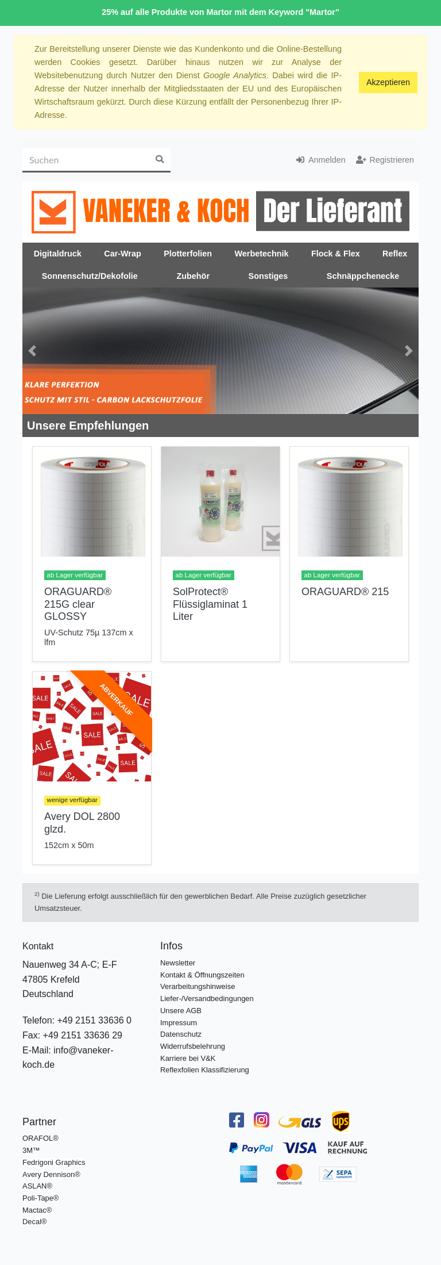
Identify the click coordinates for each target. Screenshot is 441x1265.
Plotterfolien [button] (188, 253)
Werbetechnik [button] (261, 253)
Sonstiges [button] (268, 276)
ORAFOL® (40, 1138)
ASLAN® (37, 1186)
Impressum (178, 1022)
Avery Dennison (48, 1174)
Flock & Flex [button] (335, 253)
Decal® (34, 1221)
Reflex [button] (394, 253)
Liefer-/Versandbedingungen (207, 998)
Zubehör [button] (193, 276)
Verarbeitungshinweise (197, 986)
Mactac (34, 1210)
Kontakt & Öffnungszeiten (202, 975)
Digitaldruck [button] (58, 253)
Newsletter (177, 963)
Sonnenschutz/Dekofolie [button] (90, 276)
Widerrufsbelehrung (192, 1046)
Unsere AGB (181, 1010)
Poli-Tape (37, 1198)
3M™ (31, 1150)
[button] (32, 351)
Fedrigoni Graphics (53, 1162)
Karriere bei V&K (187, 1058)
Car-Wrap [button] (122, 253)
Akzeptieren (388, 82)
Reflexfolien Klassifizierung (204, 1069)
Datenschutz (181, 1034)
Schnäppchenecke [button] (363, 276)
